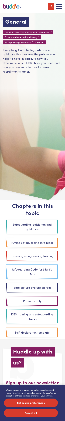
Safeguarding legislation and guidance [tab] (32, 227)
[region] (32, 403)
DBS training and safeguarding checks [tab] (32, 316)
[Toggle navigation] (59, 6)
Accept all (31, 412)
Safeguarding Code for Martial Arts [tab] (32, 272)
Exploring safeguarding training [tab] (32, 256)
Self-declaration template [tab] (32, 332)
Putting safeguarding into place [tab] (32, 243)
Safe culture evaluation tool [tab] (32, 287)
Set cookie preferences (31, 402)
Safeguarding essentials (18, 42)
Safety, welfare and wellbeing (21, 37)
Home (8, 31)
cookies (26, 395)
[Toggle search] (51, 6)
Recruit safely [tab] (32, 301)
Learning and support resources (32, 31)
